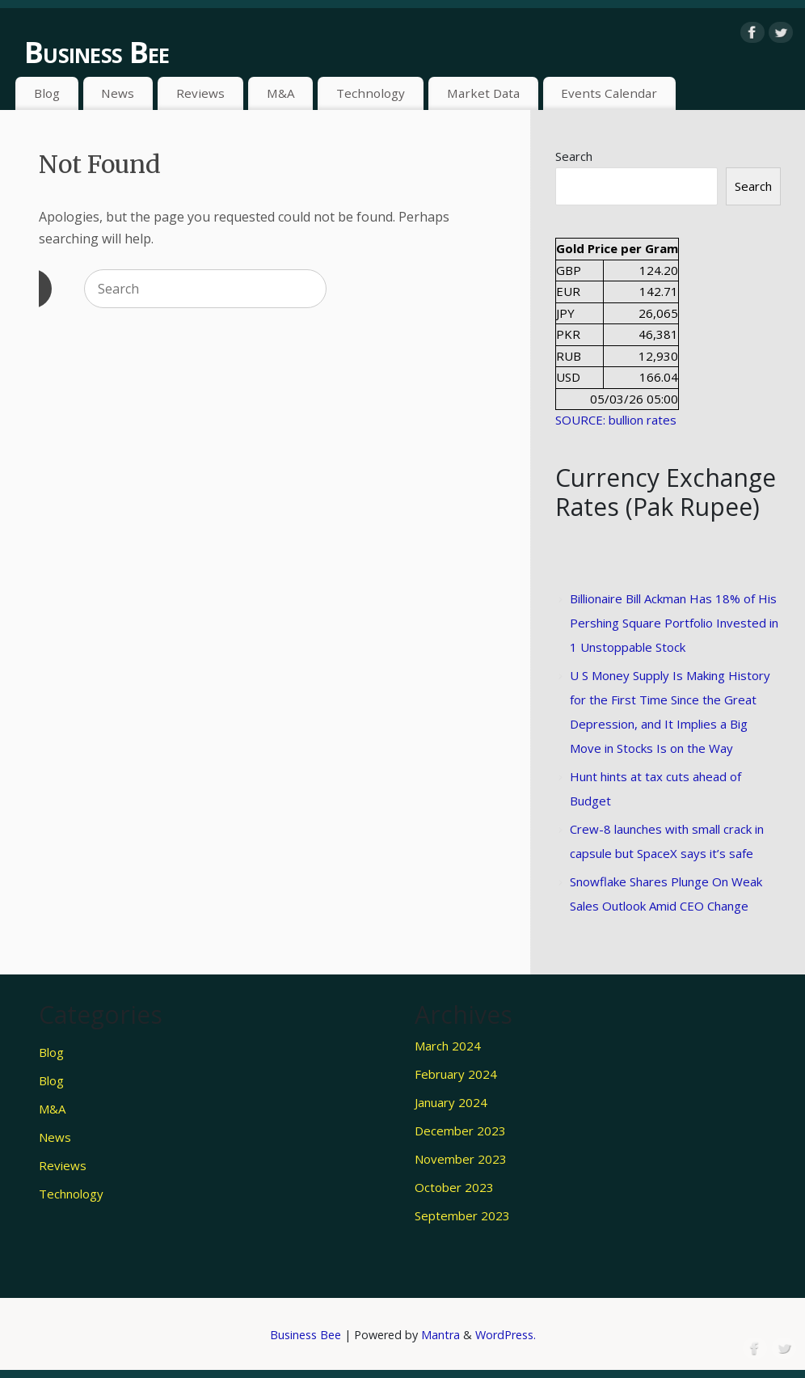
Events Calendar (609, 93)
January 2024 (451, 1102)
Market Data (483, 93)
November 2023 (461, 1159)
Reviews (200, 93)
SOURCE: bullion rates (615, 420)
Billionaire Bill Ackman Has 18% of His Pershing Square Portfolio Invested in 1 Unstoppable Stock (674, 622)
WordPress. (505, 1334)
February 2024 (456, 1074)
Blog (47, 93)
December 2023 (460, 1130)
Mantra (440, 1334)
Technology (370, 93)
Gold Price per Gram (617, 248)
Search (573, 156)
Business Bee (96, 52)
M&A (281, 93)
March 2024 (448, 1046)
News (117, 93)
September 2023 (462, 1215)
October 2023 (454, 1187)
